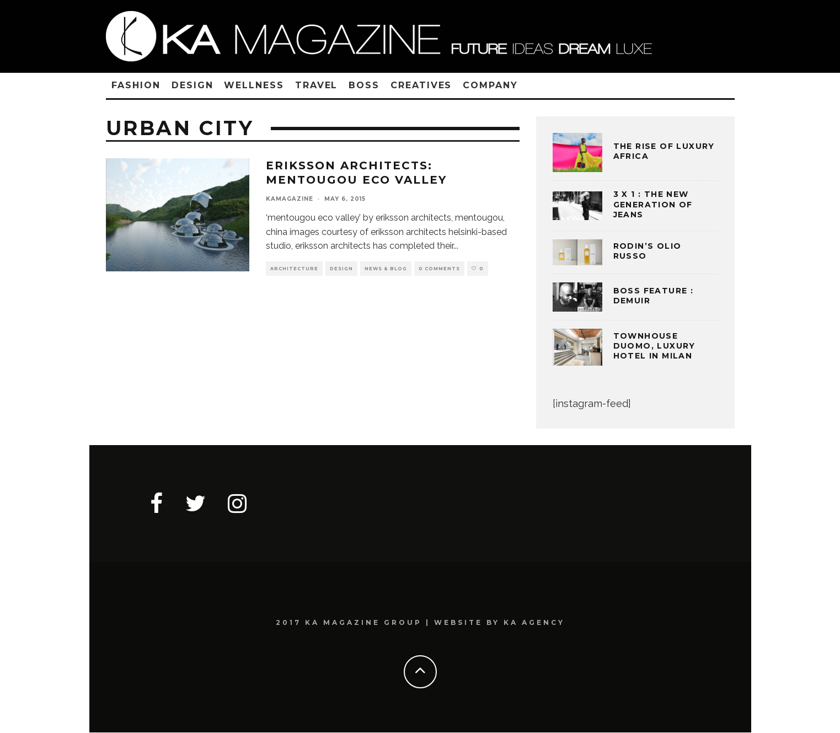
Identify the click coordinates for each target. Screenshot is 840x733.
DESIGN (192, 85)
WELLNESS (253, 85)
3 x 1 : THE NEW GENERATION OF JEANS (653, 204)
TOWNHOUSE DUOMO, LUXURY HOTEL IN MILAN (654, 346)
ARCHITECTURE (294, 268)
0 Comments (439, 268)
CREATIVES (421, 85)
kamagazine (289, 198)
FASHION (135, 85)
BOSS (364, 85)
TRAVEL (316, 85)
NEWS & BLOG (386, 268)
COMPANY (490, 85)
